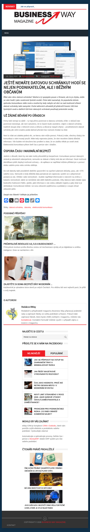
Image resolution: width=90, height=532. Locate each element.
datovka (27, 207)
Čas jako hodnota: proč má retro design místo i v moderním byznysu (48, 385)
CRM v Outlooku (49, 426)
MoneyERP (34, 439)
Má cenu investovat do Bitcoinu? (38, 488)
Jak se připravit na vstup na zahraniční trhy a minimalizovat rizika (49, 362)
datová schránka (16, 207)
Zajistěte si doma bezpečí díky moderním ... (28, 284)
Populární (56, 353)
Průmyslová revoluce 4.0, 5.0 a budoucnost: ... (30, 243)
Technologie (55, 76)
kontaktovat (26, 320)
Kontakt (11, 525)
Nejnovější (33, 353)
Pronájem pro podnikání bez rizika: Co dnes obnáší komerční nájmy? (49, 411)
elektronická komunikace (42, 207)
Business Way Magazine (54, 522)
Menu (6, 33)
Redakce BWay (28, 76)
